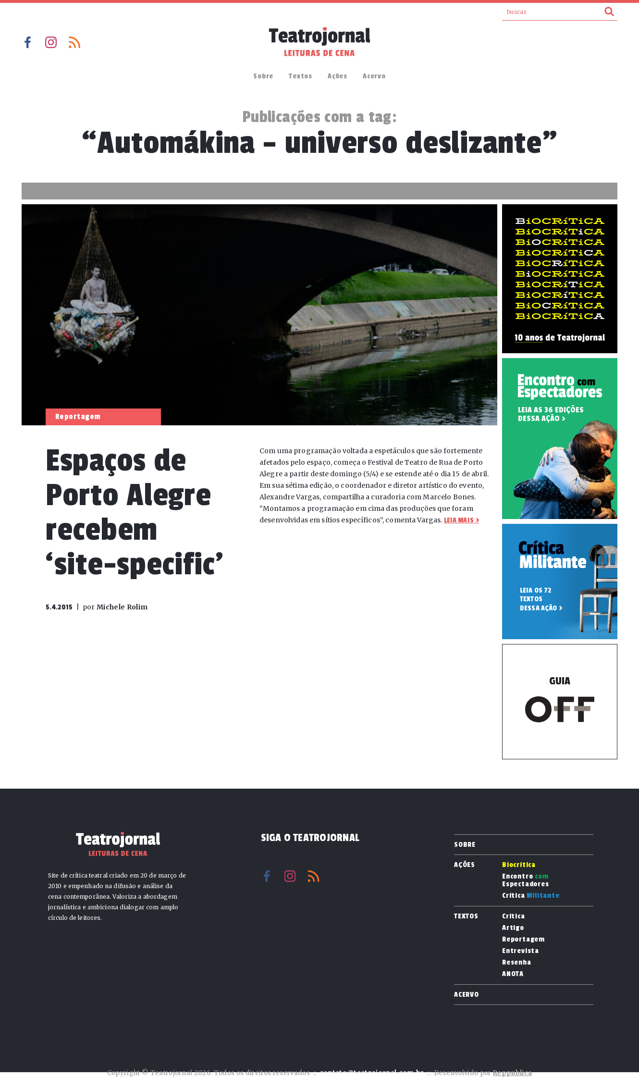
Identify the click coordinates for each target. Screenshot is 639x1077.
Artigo (513, 928)
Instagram (51, 42)
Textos (300, 76)
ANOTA (513, 974)
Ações (337, 76)
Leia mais (459, 520)
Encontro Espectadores (525, 880)
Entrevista (520, 951)
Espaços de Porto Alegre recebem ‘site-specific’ (134, 512)
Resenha (516, 962)
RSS (74, 42)
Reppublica (512, 1073)
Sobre (263, 76)
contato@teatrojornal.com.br (372, 1073)
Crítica (531, 896)
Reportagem (523, 939)
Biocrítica (519, 865)
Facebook (27, 42)
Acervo (374, 76)
